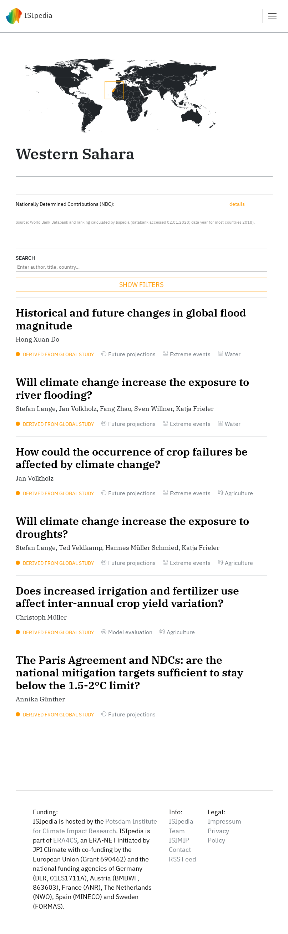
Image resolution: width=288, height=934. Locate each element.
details (237, 203)
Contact (180, 849)
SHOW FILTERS (141, 284)
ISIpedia (29, 16)
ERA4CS (65, 840)
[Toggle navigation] (272, 16)
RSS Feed (182, 859)
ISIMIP (179, 840)
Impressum (224, 821)
